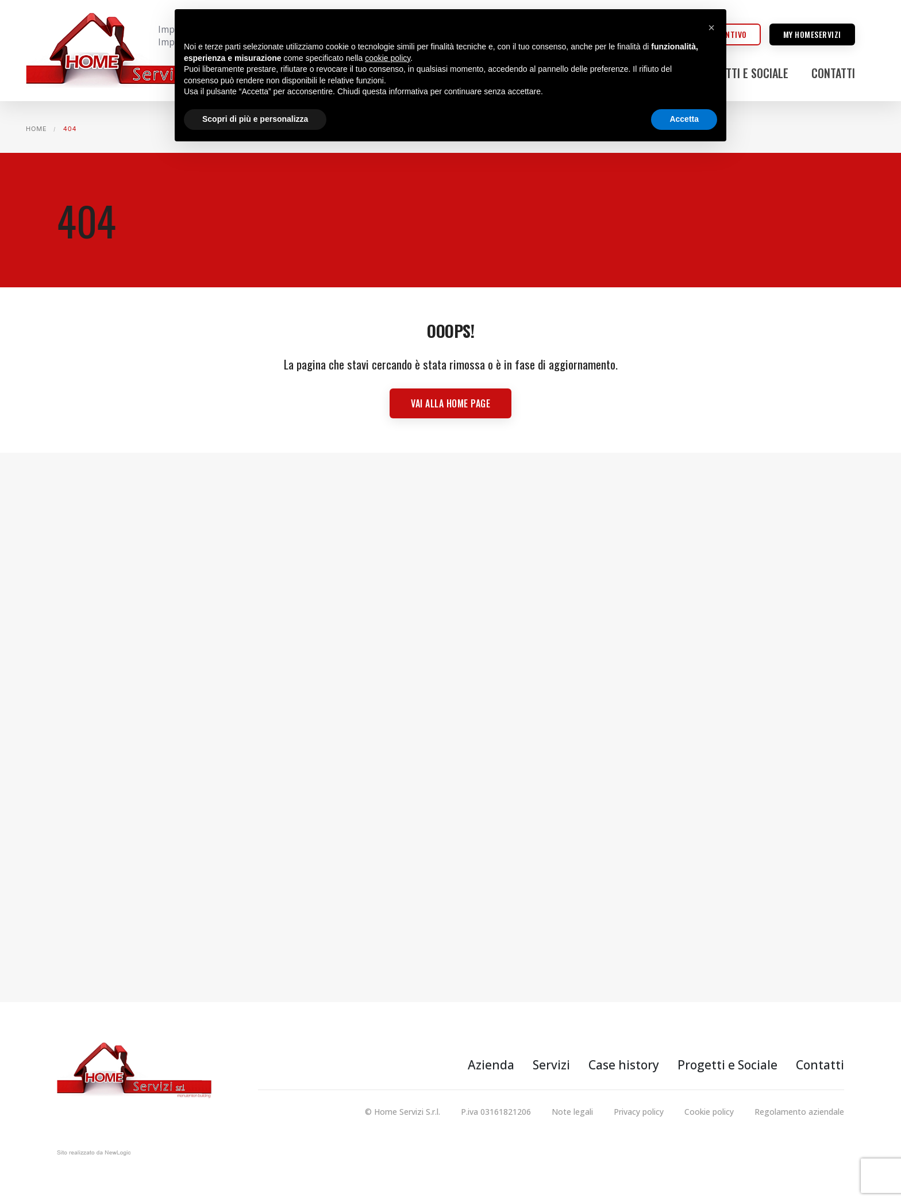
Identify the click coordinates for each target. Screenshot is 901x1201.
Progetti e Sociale (741, 73)
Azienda (491, 1065)
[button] (711, 27)
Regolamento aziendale (799, 1111)
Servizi (551, 1065)
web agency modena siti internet (94, 1155)
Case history (623, 1065)
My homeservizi (812, 34)
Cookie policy (709, 1111)
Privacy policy (639, 1111)
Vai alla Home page (450, 403)
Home (36, 129)
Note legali (572, 1111)
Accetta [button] (684, 119)
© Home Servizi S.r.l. (402, 1111)
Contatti (833, 73)
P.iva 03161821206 (496, 1111)
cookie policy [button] (387, 58)
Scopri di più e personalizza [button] (255, 119)
